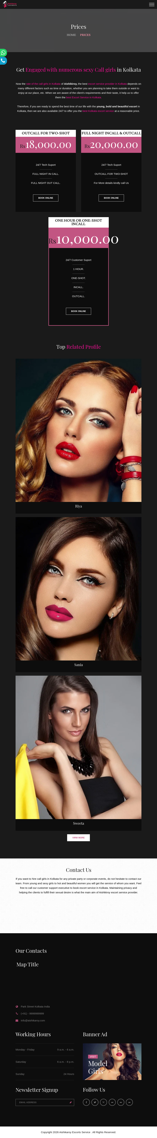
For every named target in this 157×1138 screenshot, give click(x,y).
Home (71, 35)
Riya (78, 506)
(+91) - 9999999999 (32, 1013)
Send (70, 1102)
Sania (78, 664)
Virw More (78, 838)
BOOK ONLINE (45, 198)
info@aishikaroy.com (33, 1020)
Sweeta (78, 823)
